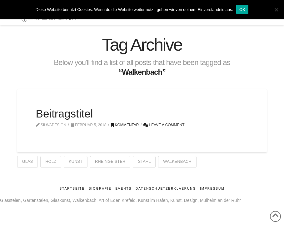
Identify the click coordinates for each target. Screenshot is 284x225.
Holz (50, 161)
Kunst (75, 161)
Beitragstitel (64, 114)
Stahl (144, 161)
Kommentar (125, 125)
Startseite (72, 188)
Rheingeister (110, 161)
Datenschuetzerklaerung (166, 188)
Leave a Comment (163, 125)
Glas (27, 161)
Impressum (212, 188)
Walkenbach (177, 161)
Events (123, 188)
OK (242, 9)
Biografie (100, 188)
